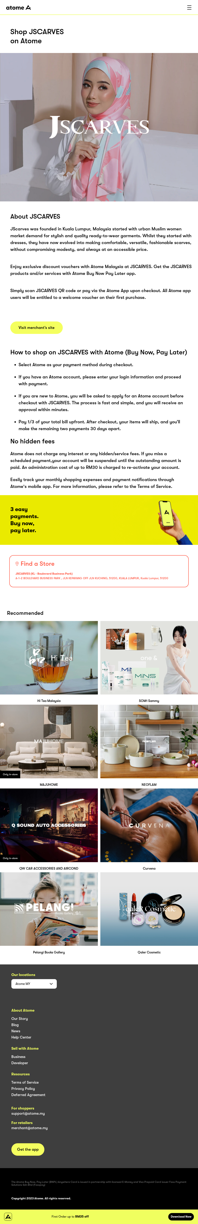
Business (18, 1057)
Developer (19, 1063)
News (15, 1031)
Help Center (21, 1037)
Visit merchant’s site (37, 327)
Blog (15, 1025)
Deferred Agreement (28, 1095)
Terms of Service (25, 1082)
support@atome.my (28, 1113)
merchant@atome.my (29, 1128)
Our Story (19, 1019)
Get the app (28, 1149)
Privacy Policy (23, 1089)
